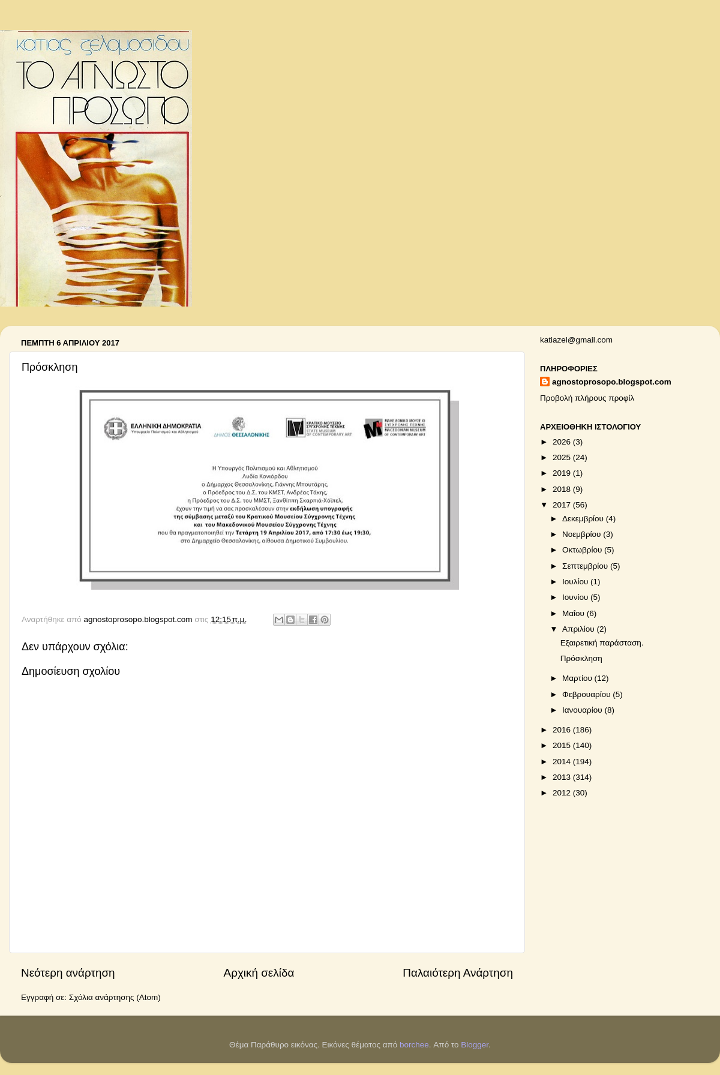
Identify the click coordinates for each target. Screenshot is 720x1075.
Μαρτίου (578, 678)
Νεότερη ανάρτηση (68, 972)
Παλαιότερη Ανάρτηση (458, 972)
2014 (563, 761)
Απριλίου (579, 628)
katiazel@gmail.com (576, 339)
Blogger (474, 1044)
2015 (563, 745)
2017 (563, 504)
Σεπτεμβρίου (586, 565)
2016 (563, 729)
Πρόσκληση (581, 658)
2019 (563, 473)
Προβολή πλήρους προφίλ (587, 398)
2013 (563, 777)
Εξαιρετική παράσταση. (602, 642)
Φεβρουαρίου (587, 694)
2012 (563, 792)
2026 (563, 441)
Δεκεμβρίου (584, 518)
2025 (563, 457)
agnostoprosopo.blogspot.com (611, 381)
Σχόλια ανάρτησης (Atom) (115, 997)
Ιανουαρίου (583, 709)
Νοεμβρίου (582, 534)
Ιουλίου (576, 581)
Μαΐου (574, 613)
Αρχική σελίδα (259, 972)
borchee (414, 1044)
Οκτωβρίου (583, 549)
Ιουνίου (576, 597)
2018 (563, 489)
